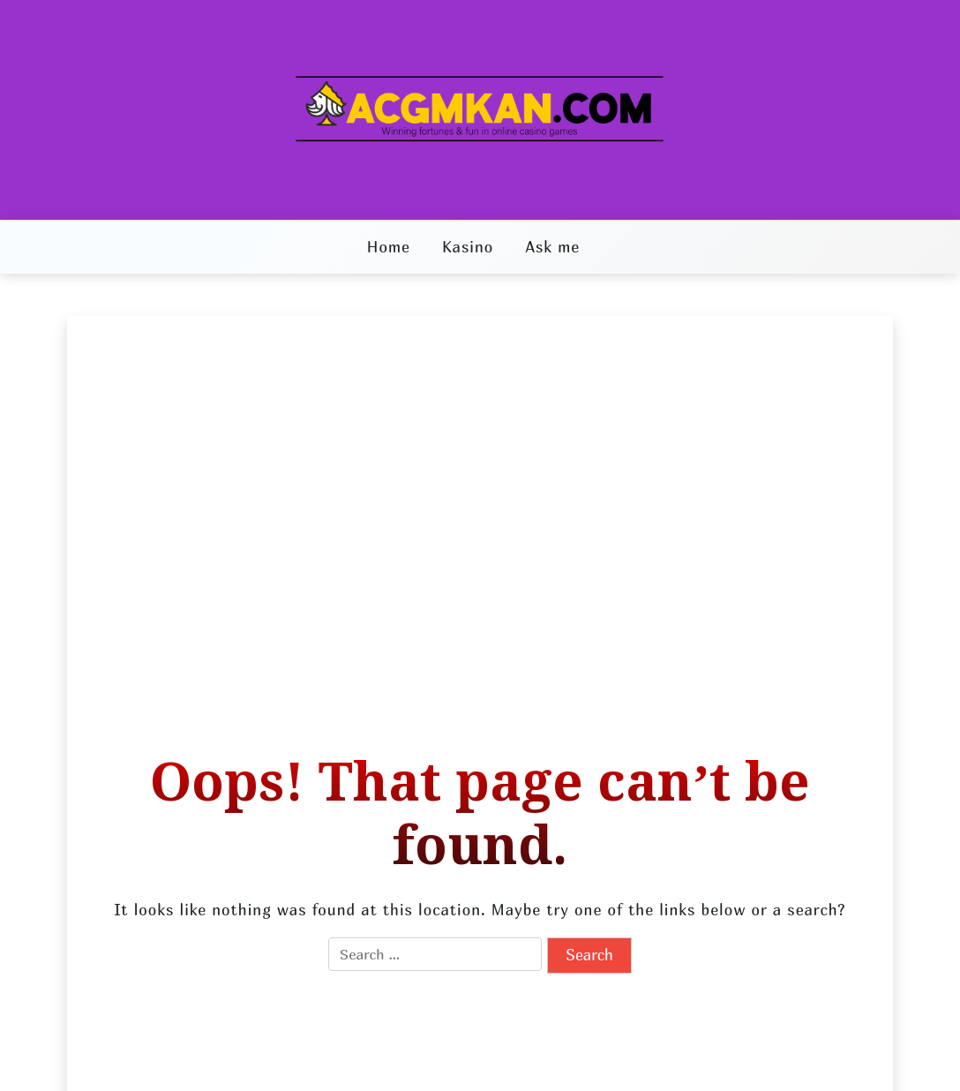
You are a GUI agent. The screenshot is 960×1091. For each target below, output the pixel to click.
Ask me (552, 246)
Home (388, 246)
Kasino (467, 246)
